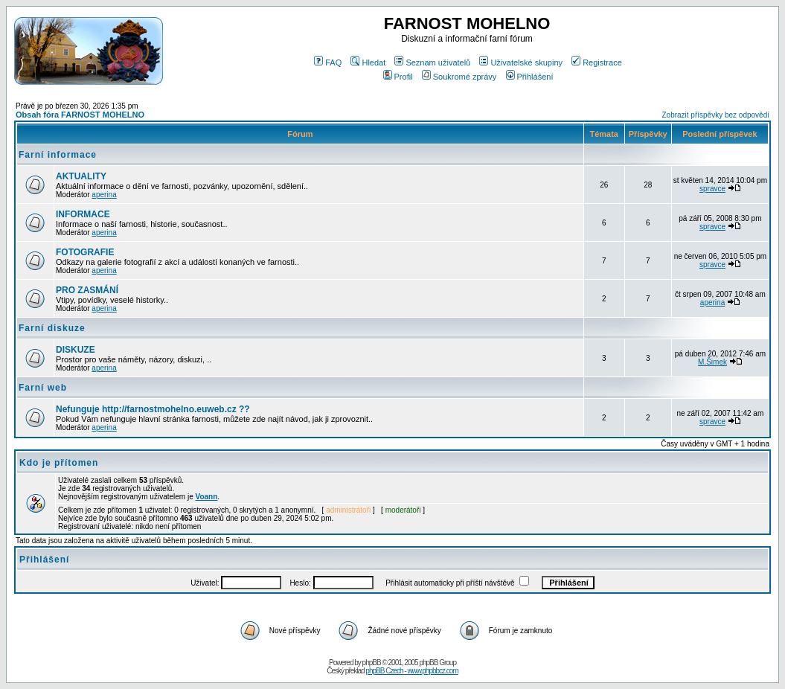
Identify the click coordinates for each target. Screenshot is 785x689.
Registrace (596, 62)
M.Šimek (712, 362)
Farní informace (58, 155)
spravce (712, 189)
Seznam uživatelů (432, 62)
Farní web (43, 387)
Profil (398, 76)
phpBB (371, 662)
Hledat (367, 62)
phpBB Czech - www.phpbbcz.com (411, 671)
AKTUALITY (81, 176)
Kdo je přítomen (58, 463)
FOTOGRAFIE (85, 252)
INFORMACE (83, 214)
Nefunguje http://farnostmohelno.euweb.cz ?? (153, 409)
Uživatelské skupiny (521, 62)
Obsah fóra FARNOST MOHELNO (80, 114)
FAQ (328, 62)
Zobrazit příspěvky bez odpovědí (715, 115)
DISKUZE (75, 349)
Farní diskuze (52, 328)
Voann (207, 497)
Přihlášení (530, 76)
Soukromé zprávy (459, 76)
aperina (104, 194)
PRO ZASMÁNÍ (87, 290)
